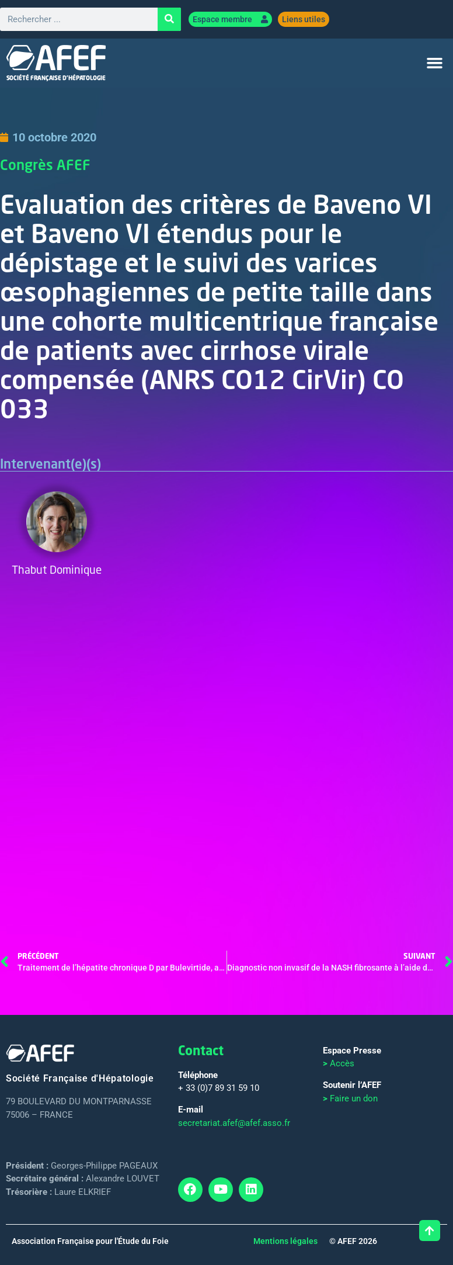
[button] (434, 64)
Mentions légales (285, 1241)
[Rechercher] (169, 20)
